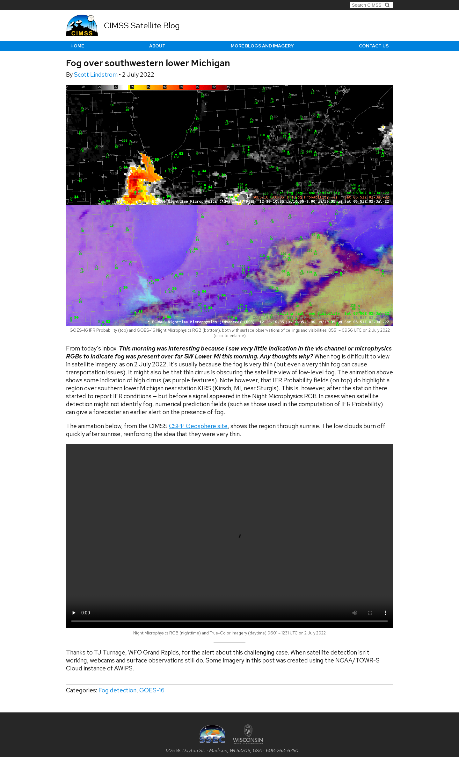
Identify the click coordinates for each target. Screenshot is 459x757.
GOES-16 (151, 690)
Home (77, 46)
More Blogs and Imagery (262, 46)
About (157, 46)
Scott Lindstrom (96, 75)
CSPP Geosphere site (198, 426)
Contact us (374, 46)
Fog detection (117, 690)
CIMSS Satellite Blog (142, 25)
